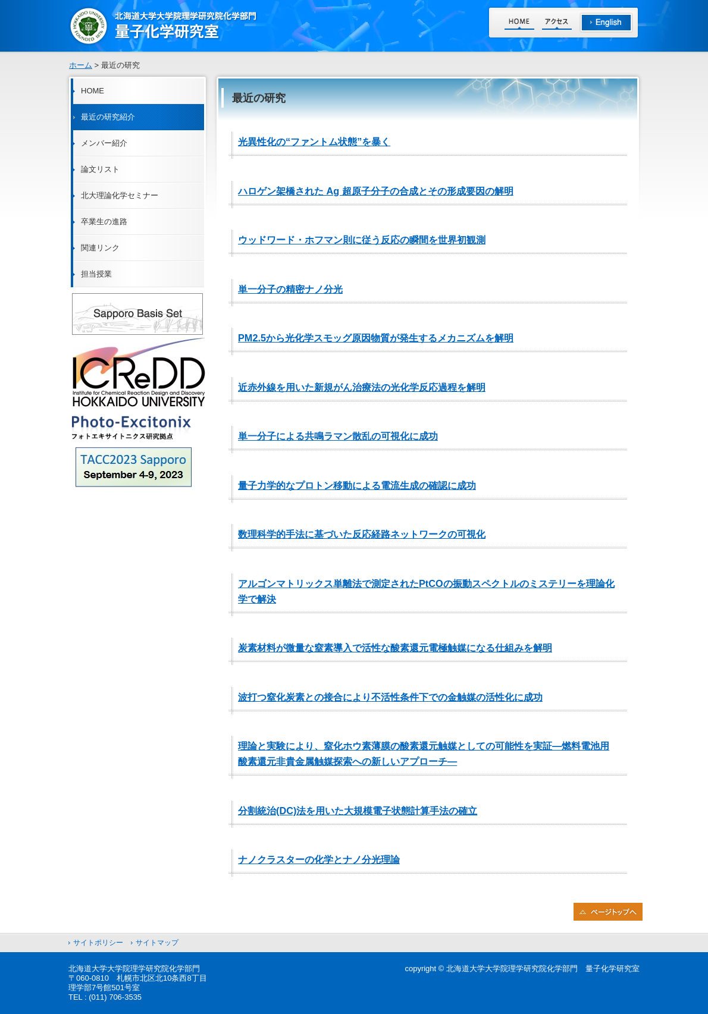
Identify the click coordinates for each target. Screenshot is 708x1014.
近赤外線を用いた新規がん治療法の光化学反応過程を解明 (361, 387)
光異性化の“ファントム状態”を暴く (314, 141)
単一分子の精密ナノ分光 (290, 289)
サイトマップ (157, 942)
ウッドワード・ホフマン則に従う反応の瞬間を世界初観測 (361, 239)
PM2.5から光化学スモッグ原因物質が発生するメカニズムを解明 (375, 337)
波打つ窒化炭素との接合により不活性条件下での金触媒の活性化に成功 (390, 697)
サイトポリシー (98, 942)
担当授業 (96, 273)
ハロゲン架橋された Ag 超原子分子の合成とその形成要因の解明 (375, 191)
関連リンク (100, 247)
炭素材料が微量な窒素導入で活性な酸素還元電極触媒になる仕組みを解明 (395, 647)
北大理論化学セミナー (119, 195)
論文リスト (100, 169)
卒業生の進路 (104, 221)
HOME (92, 90)
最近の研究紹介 (108, 116)
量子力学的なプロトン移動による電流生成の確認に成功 (357, 485)
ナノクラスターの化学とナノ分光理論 (319, 859)
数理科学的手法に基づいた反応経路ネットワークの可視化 (361, 534)
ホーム (80, 65)
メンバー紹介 (104, 143)
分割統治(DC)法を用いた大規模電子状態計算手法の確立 (357, 810)
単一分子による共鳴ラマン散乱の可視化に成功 (338, 436)
